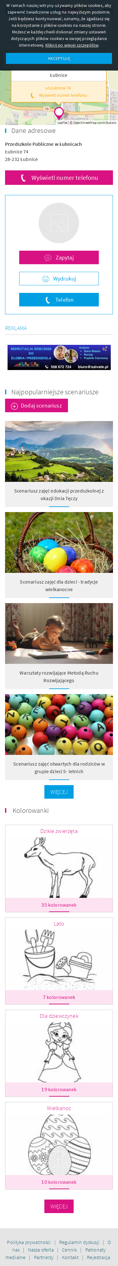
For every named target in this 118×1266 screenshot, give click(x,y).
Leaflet (63, 122)
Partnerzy (44, 1257)
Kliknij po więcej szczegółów (71, 45)
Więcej (59, 792)
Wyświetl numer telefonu (64, 177)
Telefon (64, 299)
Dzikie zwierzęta (59, 831)
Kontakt (71, 1257)
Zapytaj (63, 257)
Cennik (70, 1249)
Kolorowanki (31, 810)
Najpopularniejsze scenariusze (55, 391)
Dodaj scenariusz (41, 405)
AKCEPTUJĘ (59, 58)
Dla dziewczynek (59, 1015)
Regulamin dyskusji (79, 1242)
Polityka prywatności (29, 1242)
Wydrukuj (64, 278)
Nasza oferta (41, 1249)
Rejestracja (98, 1257)
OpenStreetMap (85, 122)
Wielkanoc (59, 1108)
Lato (59, 923)
